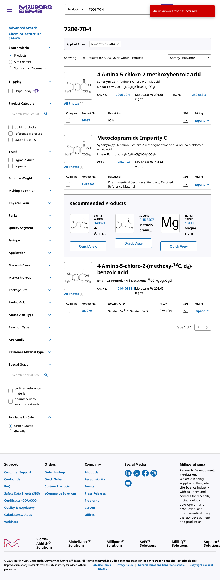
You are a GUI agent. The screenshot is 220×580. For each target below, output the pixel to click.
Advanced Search (23, 27)
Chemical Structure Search (25, 35)
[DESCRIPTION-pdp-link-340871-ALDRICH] (136, 120)
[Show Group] (49, 178)
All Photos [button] (71, 103)
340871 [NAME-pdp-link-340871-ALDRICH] (87, 120)
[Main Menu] (9, 9)
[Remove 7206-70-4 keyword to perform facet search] (118, 44)
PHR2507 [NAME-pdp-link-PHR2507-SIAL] (88, 184)
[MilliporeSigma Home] (35, 9)
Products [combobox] (73, 9)
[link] (22, 472)
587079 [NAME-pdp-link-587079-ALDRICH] (87, 311)
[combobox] (119, 9)
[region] (28, 426)
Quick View (88, 246)
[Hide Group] (49, 47)
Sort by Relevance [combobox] (182, 58)
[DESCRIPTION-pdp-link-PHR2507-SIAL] (141, 184)
